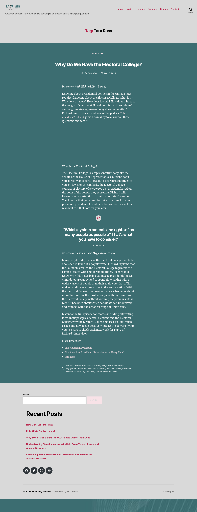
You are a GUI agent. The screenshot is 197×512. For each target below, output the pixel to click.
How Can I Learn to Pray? (41, 437)
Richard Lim (91, 385)
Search (26, 408)
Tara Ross (71, 370)
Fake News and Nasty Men (95, 379)
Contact (175, 11)
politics (120, 382)
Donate (164, 11)
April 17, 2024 (110, 87)
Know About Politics (88, 382)
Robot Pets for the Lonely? (42, 444)
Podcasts (98, 58)
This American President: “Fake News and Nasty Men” (98, 365)
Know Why (91, 87)
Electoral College (74, 379)
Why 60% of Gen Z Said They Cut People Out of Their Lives (62, 450)
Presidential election (75, 385)
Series (151, 11)
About (120, 11)
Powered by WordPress (68, 505)
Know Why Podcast (107, 382)
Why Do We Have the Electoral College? (98, 72)
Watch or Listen (135, 11)
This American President (80, 361)
